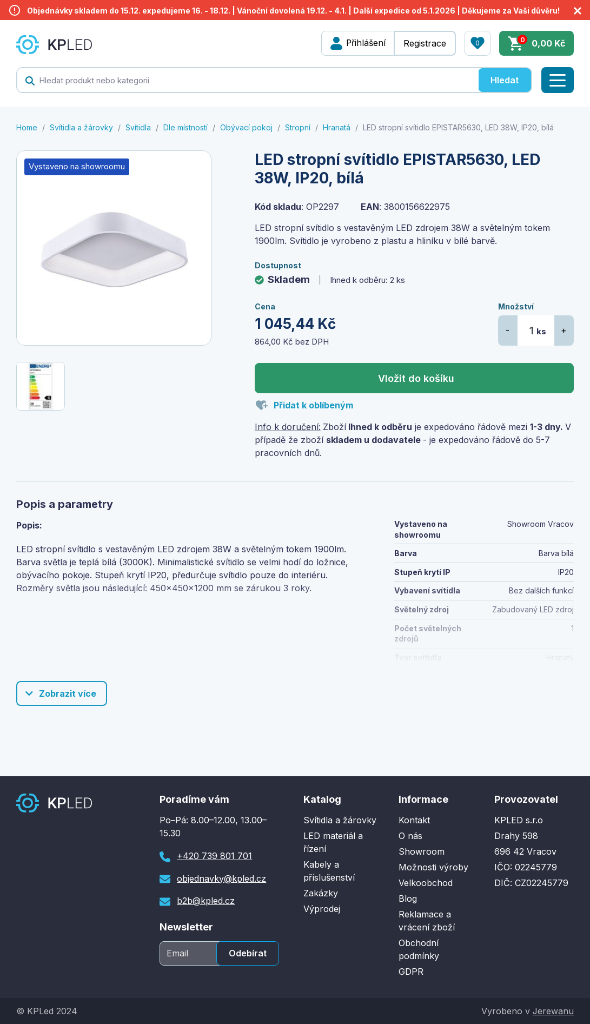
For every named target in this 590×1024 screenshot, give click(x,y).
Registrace (424, 43)
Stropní (297, 127)
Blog (408, 898)
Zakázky (320, 893)
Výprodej (321, 908)
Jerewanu (553, 1011)
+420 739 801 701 (214, 855)
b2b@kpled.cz (206, 900)
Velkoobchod (426, 882)
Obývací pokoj (246, 127)
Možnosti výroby (433, 867)
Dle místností (185, 127)
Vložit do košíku (416, 378)
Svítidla (138, 127)
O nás (410, 835)
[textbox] (247, 80)
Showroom (422, 851)
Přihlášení (365, 43)
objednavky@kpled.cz (221, 878)
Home (26, 127)
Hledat (504, 80)
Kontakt (414, 820)
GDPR (411, 971)
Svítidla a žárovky (81, 127)
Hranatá (336, 127)
